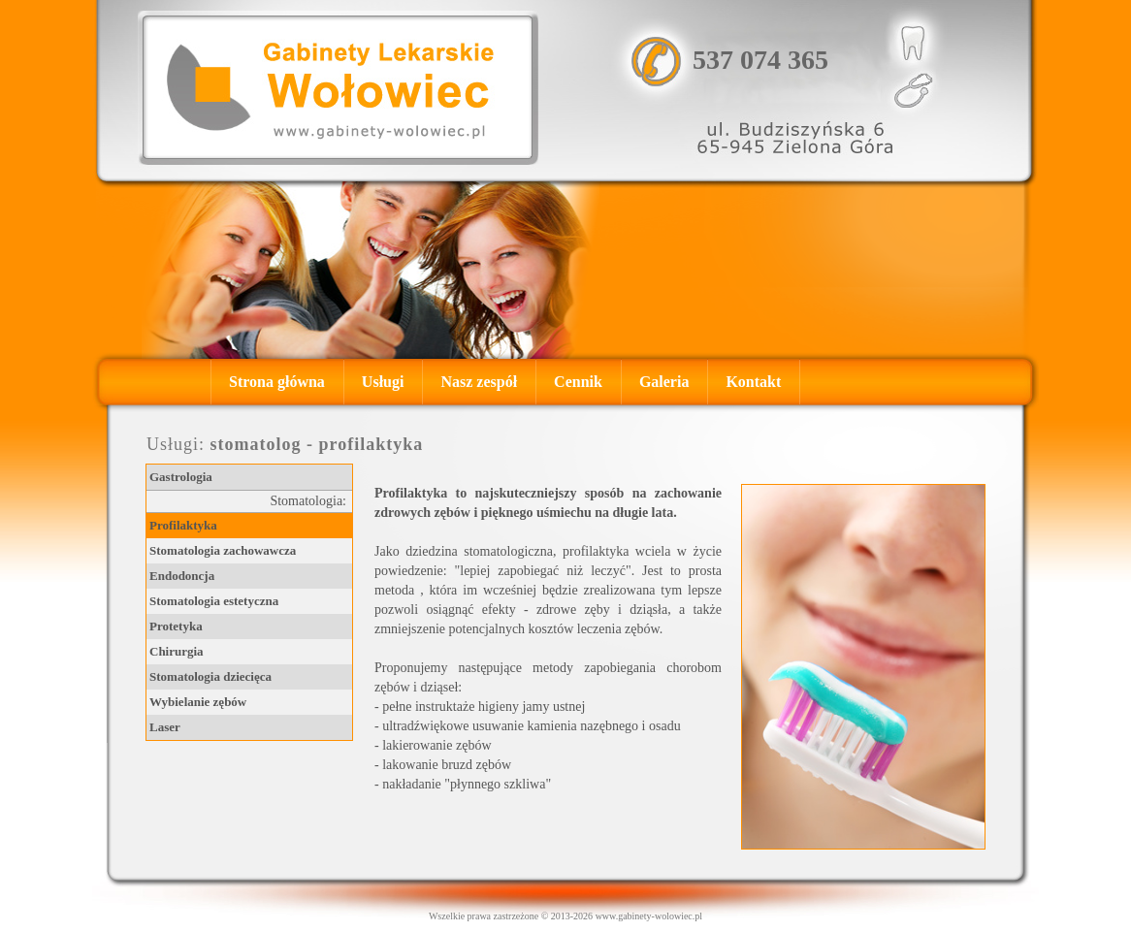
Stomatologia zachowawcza (222, 550)
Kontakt (753, 381)
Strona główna (277, 381)
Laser (164, 727)
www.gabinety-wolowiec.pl (649, 916)
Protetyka (176, 626)
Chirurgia (176, 651)
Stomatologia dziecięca (210, 676)
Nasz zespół (478, 381)
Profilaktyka (183, 525)
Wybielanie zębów (197, 701)
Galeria (664, 381)
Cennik (578, 381)
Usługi (383, 381)
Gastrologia (180, 476)
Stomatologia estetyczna (213, 601)
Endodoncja (181, 575)
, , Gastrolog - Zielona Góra (338, 87)
